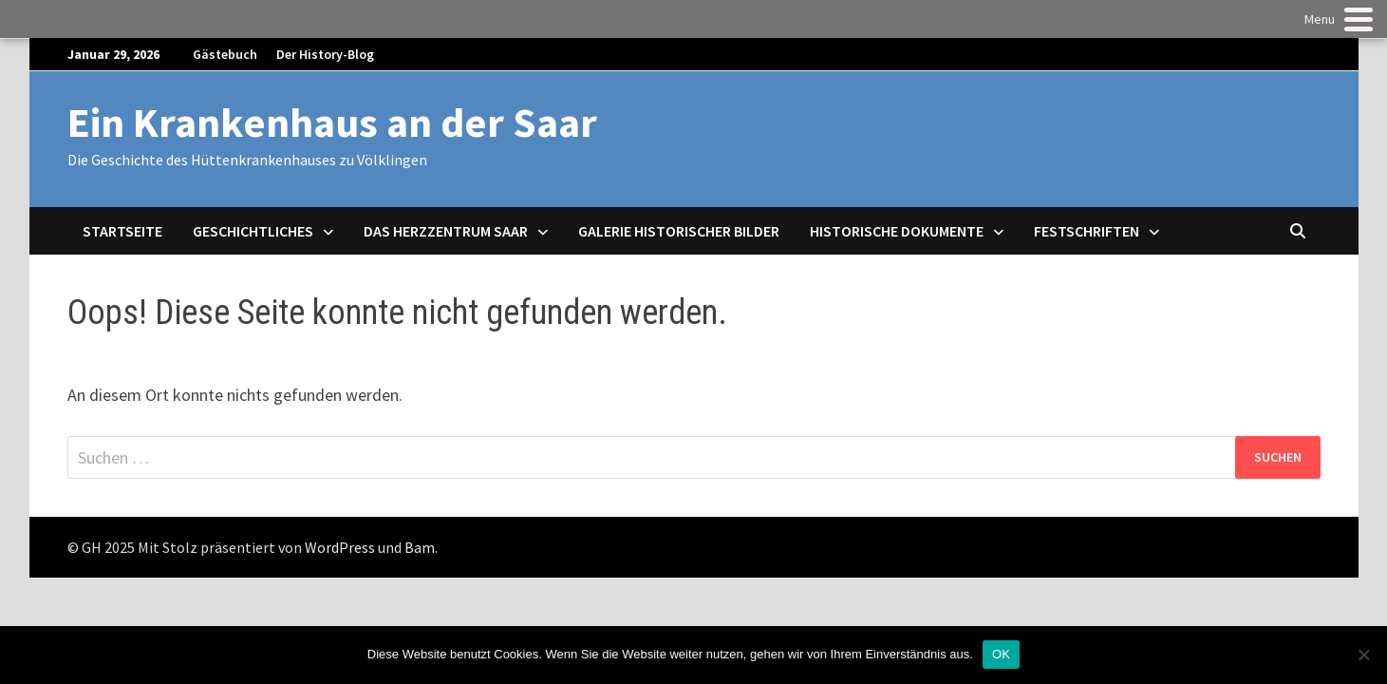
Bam (419, 547)
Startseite (122, 230)
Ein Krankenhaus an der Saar (332, 122)
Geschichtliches (253, 230)
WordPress (340, 547)
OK (1001, 654)
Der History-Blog (325, 54)
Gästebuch (225, 54)
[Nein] (1363, 654)
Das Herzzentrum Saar (446, 230)
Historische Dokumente (897, 230)
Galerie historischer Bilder (678, 230)
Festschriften (1086, 230)
